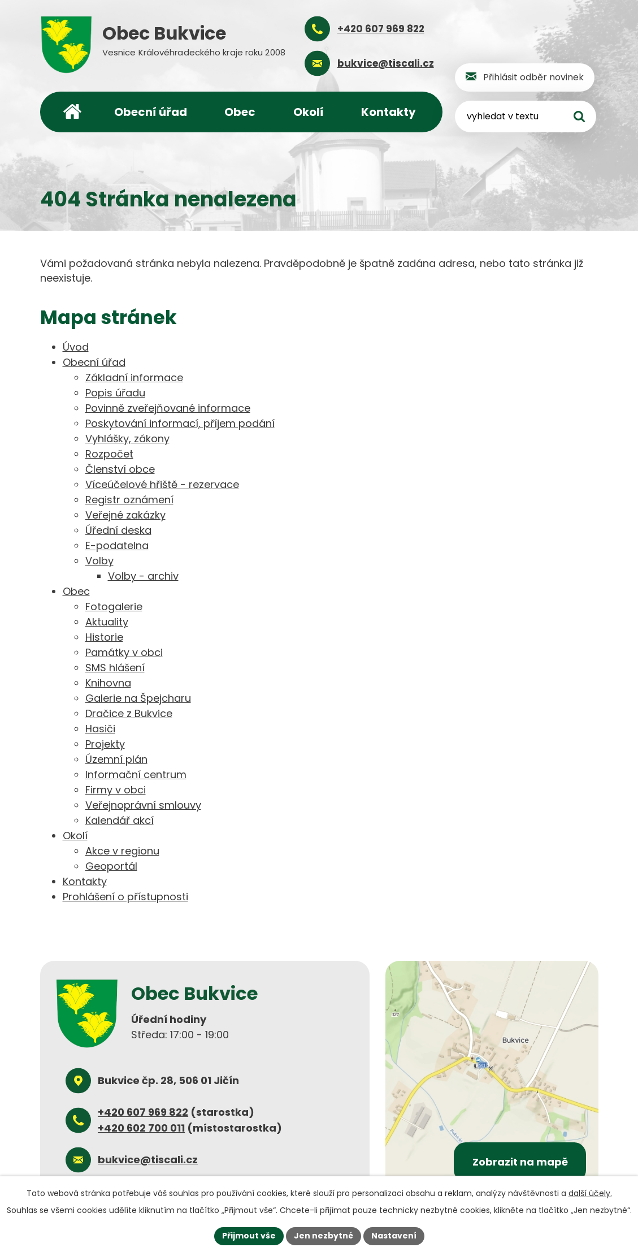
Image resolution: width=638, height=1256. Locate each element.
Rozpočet (109, 454)
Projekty (105, 744)
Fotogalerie (113, 606)
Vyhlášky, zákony (127, 438)
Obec (239, 112)
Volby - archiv (143, 576)
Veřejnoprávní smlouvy (143, 805)
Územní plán (116, 759)
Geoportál (111, 866)
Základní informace (134, 377)
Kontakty (388, 112)
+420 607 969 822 (143, 1112)
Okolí (308, 112)
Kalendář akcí (119, 820)
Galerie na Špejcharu (138, 698)
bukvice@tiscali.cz (148, 1160)
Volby (99, 561)
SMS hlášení (115, 668)
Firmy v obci (115, 790)
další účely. (590, 1193)
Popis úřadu (115, 393)
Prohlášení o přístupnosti (125, 897)
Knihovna (108, 683)
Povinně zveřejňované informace (167, 408)
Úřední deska (118, 530)
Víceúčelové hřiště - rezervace (162, 484)
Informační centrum (135, 774)
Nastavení (393, 1235)
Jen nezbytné (323, 1235)
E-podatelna (117, 545)
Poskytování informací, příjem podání (180, 423)
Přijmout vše (249, 1235)
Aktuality (106, 622)
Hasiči (100, 729)
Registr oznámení (129, 500)
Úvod (72, 112)
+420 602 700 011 (141, 1128)
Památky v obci (124, 652)
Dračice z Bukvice (128, 713)
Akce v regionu (122, 851)
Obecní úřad (150, 112)
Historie (104, 637)
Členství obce (120, 469)
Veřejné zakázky (125, 515)
